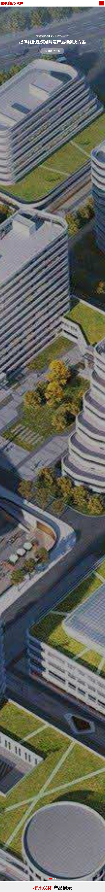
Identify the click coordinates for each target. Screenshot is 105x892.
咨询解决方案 (52, 51)
